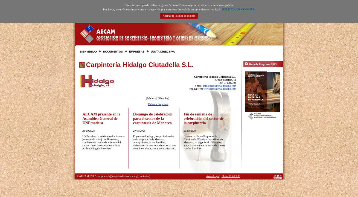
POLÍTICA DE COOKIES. (238, 9)
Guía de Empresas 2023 (263, 64)
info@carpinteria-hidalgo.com (219, 85)
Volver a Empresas (158, 104)
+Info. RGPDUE (231, 176)
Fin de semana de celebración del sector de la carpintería (204, 118)
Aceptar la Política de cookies (179, 15)
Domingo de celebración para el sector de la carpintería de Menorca (153, 118)
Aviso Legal (212, 176)
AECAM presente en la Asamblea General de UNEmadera (102, 118)
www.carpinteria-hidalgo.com (219, 88)
